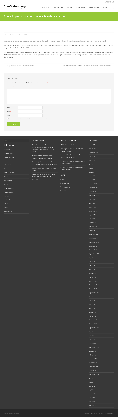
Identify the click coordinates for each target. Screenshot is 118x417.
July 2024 (91, 168)
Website (9, 115)
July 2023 (91, 172)
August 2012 (92, 378)
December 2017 (93, 285)
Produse (6, 196)
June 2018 (92, 261)
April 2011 (92, 402)
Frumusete (7, 161)
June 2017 (92, 300)
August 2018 (92, 258)
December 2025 (93, 152)
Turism (6, 207)
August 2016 (92, 332)
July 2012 (91, 382)
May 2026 (92, 145)
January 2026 (93, 149)
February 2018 (93, 277)
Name (9, 107)
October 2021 (93, 191)
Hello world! (74, 145)
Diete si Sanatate (94, 9)
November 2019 (94, 234)
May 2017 (92, 304)
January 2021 (93, 207)
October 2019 (93, 238)
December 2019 (93, 230)
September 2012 (94, 374)
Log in (63, 179)
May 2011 (92, 398)
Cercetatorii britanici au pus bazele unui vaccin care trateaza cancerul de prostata (88, 66)
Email (9, 111)
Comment (10, 87)
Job (5, 169)
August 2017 (92, 296)
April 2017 (92, 308)
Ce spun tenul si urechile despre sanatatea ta (19, 66)
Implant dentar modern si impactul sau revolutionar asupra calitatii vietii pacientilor (43, 176)
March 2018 (92, 273)
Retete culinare (80, 9)
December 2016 (93, 320)
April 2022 (92, 180)
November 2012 (94, 366)
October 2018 (93, 250)
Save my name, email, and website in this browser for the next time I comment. (32, 119)
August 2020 (92, 215)
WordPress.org (66, 191)
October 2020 (93, 211)
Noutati (105, 9)
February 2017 (93, 316)
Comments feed (66, 187)
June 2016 (92, 339)
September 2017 (94, 293)
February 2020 (93, 226)
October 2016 (93, 324)
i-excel (102, 413)
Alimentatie (45, 9)
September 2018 (94, 254)
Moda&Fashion (8, 180)
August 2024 (92, 164)
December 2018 (93, 246)
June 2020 (92, 219)
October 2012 (93, 370)
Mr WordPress (64, 145)
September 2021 (94, 195)
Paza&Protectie (8, 192)
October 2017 (93, 289)
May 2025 (92, 160)
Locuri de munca (9, 172)
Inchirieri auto (8, 165)
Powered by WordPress (89, 413)
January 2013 (93, 359)
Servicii (6, 204)
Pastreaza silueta (58, 9)
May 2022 (92, 176)
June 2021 (92, 199)
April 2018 (92, 269)
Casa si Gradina (8, 153)
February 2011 (93, 405)
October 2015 (93, 343)
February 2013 (93, 355)
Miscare (69, 9)
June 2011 (92, 394)
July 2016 (91, 335)
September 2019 (94, 242)
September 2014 (94, 347)
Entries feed (65, 183)
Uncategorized (8, 211)
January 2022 (93, 184)
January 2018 (93, 281)
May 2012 (92, 386)
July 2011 (91, 390)
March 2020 (92, 222)
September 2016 (94, 328)
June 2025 (92, 156)
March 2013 (92, 351)
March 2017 (92, 312)
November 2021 (94, 188)
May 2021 (92, 203)
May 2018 (92, 265)
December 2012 (93, 363)
